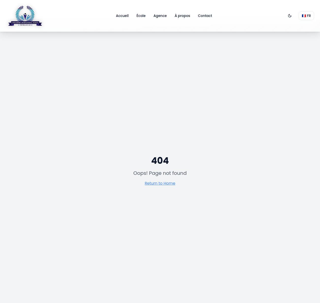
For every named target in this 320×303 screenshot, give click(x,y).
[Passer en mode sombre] (290, 16)
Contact (205, 15)
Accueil (122, 15)
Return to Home (160, 183)
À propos (182, 15)
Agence (160, 15)
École (141, 15)
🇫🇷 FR (306, 15)
